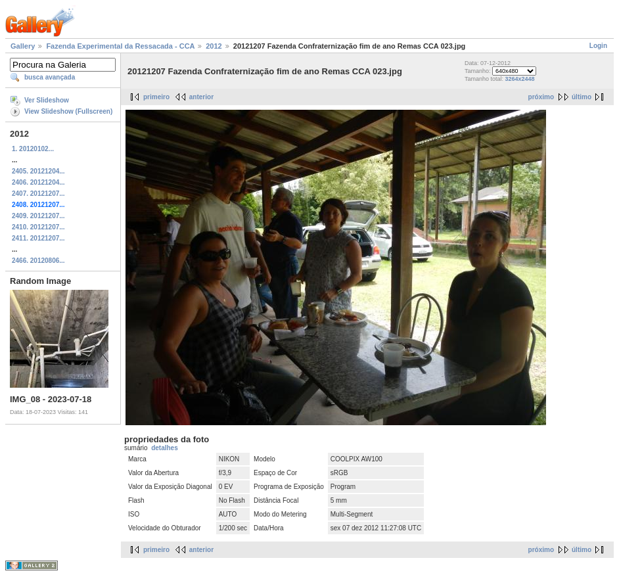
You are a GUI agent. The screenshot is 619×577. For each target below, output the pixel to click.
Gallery (23, 46)
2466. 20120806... (38, 260)
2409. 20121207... (38, 215)
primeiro (156, 97)
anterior (201, 97)
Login (598, 45)
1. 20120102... (33, 148)
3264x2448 (520, 79)
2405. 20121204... (38, 171)
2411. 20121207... (38, 238)
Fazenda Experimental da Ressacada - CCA (120, 46)
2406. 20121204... (38, 182)
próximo (541, 97)
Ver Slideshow (46, 100)
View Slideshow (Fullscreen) (68, 111)
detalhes (164, 447)
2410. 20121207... (38, 227)
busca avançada (49, 77)
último (581, 97)
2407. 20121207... (38, 193)
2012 (213, 46)
